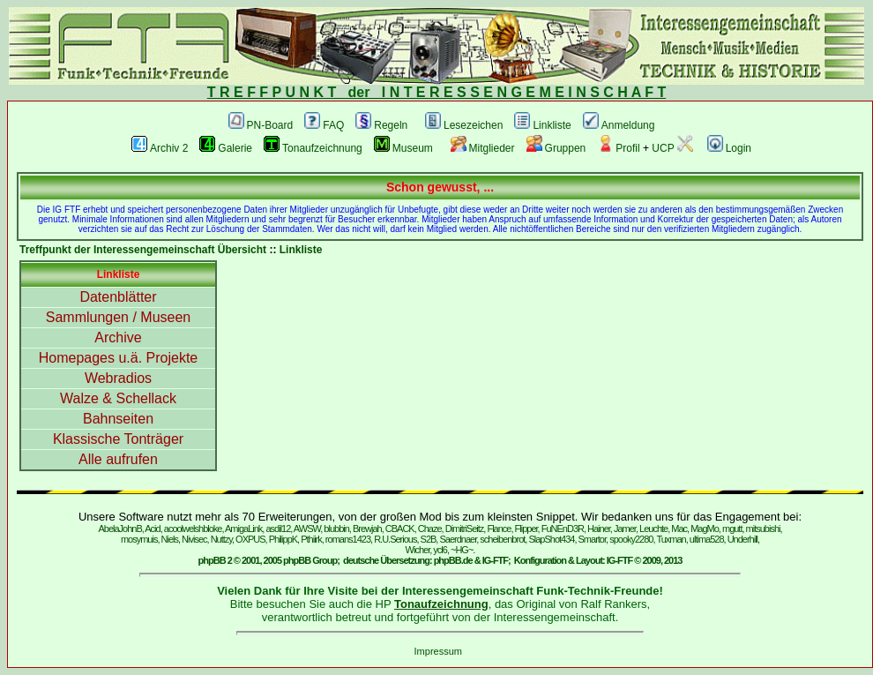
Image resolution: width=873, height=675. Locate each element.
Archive (117, 337)
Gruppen (556, 148)
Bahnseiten (118, 418)
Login (729, 148)
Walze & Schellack (118, 398)
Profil (618, 148)
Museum (403, 148)
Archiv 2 (159, 148)
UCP (672, 148)
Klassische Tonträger (118, 438)
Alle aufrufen (118, 459)
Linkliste (542, 125)
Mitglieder (483, 148)
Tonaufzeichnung (313, 148)
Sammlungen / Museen (118, 317)
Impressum (438, 651)
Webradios (118, 378)
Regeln (381, 125)
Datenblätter (117, 296)
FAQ (324, 125)
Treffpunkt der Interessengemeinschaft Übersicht (142, 250)
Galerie (225, 148)
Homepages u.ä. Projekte (118, 357)
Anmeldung (619, 125)
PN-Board (261, 125)
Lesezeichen (464, 125)
